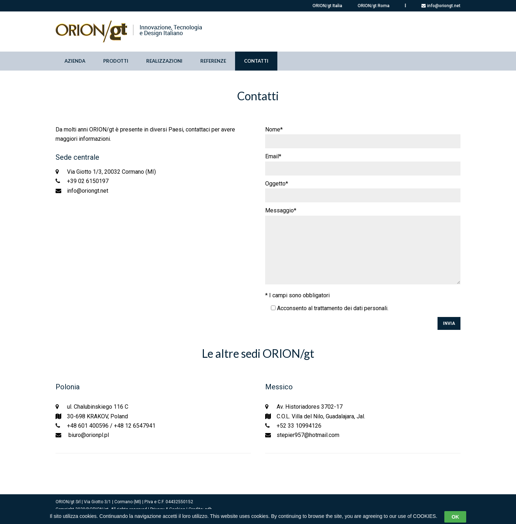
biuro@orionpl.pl (88, 435)
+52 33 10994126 (299, 425)
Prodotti (115, 61)
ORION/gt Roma (374, 5)
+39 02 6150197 (88, 181)
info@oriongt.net (443, 5)
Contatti (256, 61)
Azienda (74, 61)
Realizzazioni (164, 61)
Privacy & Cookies (167, 509)
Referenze (213, 61)
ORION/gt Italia (327, 5)
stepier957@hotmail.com (308, 435)
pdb (208, 509)
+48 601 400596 (88, 425)
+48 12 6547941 (135, 425)
